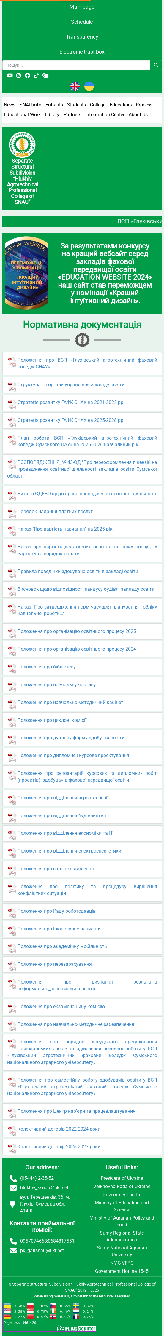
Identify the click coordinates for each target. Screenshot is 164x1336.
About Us (138, 114)
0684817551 (61, 1241)
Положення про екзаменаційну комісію (61, 1006)
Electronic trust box (82, 52)
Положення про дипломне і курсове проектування (73, 755)
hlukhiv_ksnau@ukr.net (44, 1187)
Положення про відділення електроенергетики (69, 851)
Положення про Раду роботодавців (57, 911)
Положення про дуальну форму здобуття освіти (71, 737)
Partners (72, 114)
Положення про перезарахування (55, 964)
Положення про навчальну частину (57, 684)
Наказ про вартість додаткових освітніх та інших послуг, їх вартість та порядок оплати (87, 550)
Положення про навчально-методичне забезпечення (76, 1024)
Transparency (82, 36)
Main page (82, 7)
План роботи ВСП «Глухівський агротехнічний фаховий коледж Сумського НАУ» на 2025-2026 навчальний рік (87, 441)
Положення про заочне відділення (56, 868)
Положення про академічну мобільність (62, 946)
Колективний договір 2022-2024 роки (59, 1129)
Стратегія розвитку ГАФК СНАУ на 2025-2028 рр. (71, 420)
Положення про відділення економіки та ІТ (65, 833)
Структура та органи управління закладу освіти (71, 384)
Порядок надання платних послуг (55, 511)
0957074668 (33, 1241)
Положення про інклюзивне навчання (60, 929)
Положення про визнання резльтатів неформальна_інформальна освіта (87, 985)
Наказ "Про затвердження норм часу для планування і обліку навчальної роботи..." (87, 610)
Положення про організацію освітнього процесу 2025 (77, 631)
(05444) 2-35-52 (37, 1178)
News (9, 105)
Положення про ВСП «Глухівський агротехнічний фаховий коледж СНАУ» (87, 363)
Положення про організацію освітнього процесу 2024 (77, 649)
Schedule (82, 22)
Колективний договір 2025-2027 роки (59, 1147)
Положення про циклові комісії (52, 720)
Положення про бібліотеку (47, 667)
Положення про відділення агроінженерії (63, 798)
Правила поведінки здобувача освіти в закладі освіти (78, 571)
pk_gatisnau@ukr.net (42, 1250)
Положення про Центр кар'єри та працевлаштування (76, 1111)
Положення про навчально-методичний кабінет (70, 702)
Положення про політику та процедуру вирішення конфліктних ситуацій (87, 890)
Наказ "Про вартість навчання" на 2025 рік (65, 529)
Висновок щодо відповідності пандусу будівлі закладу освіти (86, 589)
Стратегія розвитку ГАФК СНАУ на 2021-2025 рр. (71, 402)
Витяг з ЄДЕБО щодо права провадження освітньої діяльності (87, 494)
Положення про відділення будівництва (62, 815)
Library (52, 114)
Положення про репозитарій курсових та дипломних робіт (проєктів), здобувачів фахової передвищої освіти (87, 776)
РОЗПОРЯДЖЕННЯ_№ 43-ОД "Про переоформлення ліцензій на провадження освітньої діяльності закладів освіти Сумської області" (82, 469)
